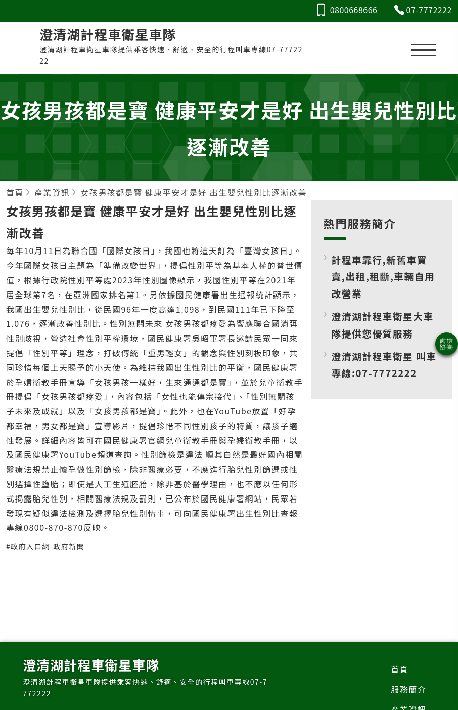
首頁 (399, 669)
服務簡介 (408, 689)
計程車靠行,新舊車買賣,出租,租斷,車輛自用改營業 (383, 276)
